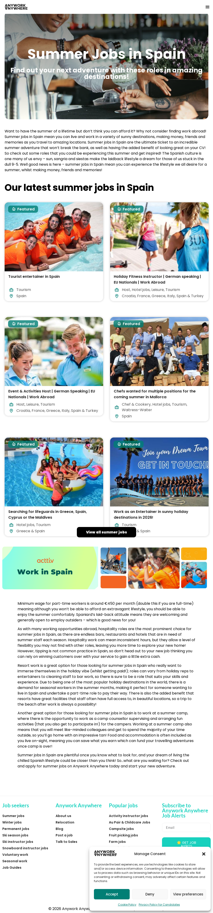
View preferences (188, 894)
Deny (149, 894)
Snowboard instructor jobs (25, 848)
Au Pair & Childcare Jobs (129, 822)
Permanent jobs (15, 828)
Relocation (65, 822)
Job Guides (11, 867)
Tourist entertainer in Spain (34, 276)
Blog (59, 828)
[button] (203, 854)
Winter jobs (12, 822)
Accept (112, 894)
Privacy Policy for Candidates (159, 905)
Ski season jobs (15, 835)
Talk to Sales (66, 841)
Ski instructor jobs (17, 841)
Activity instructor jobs (128, 816)
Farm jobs (117, 841)
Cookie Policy (127, 905)
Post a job (64, 835)
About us (63, 816)
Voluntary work (15, 854)
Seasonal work (14, 861)
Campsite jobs (121, 828)
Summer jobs (13, 816)
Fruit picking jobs (123, 835)
